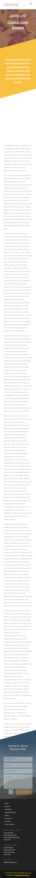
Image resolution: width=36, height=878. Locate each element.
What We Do (8, 809)
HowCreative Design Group (22, 875)
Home (6, 803)
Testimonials (8, 818)
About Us (7, 806)
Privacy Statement (10, 824)
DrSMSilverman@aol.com (10, 862)
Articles (7, 815)
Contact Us (8, 821)
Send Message (24, 793)
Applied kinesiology (10, 812)
